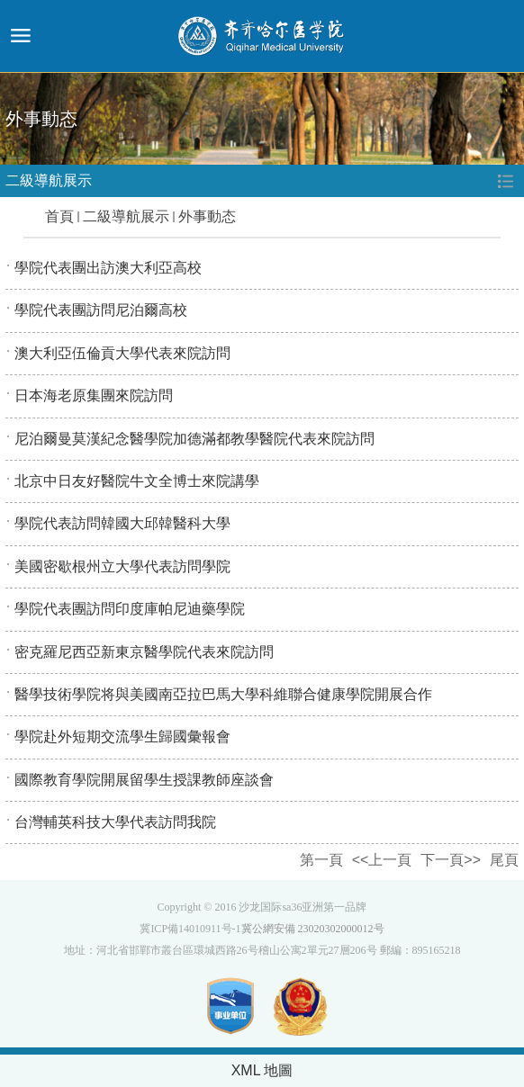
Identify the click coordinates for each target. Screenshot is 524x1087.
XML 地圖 (262, 1070)
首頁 (59, 216)
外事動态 (207, 216)
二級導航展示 (126, 216)
